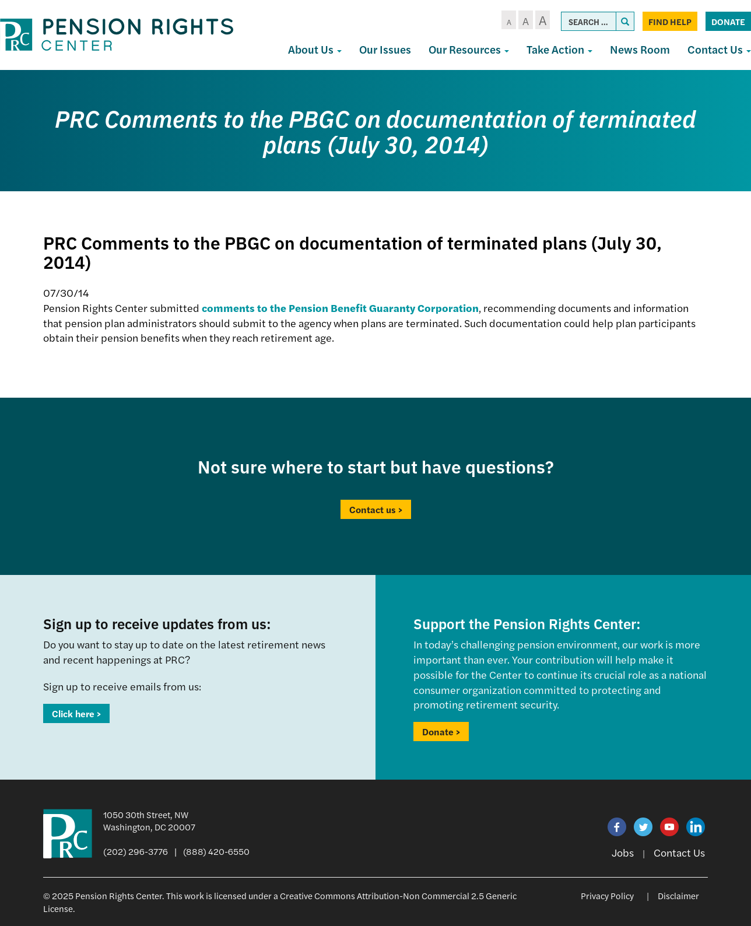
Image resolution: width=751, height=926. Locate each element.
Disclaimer (678, 895)
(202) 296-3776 (135, 851)
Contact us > (375, 509)
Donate (728, 21)
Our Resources (469, 49)
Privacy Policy (607, 895)
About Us (315, 49)
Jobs (623, 852)
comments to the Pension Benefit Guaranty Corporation (340, 307)
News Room (640, 49)
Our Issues (385, 49)
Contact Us (679, 852)
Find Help (670, 21)
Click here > (76, 713)
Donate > (441, 731)
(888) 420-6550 (216, 851)
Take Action (559, 49)
